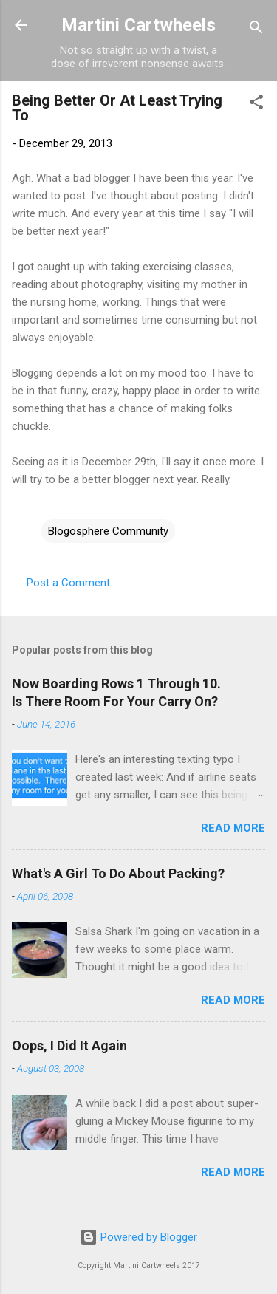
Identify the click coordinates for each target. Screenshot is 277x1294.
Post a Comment (68, 582)
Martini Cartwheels (138, 25)
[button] (256, 104)
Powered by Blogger (138, 1237)
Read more (233, 828)
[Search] (256, 29)
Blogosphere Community (108, 531)
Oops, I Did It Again (69, 1045)
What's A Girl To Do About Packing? (118, 873)
